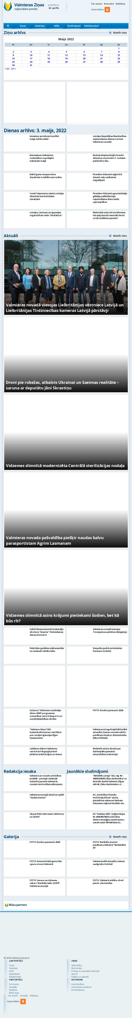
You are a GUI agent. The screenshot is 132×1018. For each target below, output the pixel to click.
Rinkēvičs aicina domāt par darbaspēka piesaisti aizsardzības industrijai (107, 751)
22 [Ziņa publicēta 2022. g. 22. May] (119, 58)
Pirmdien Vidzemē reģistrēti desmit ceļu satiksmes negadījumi (107, 177)
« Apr (7, 68)
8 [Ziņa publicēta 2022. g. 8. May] (118, 51)
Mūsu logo (14, 992)
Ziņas (23, 25)
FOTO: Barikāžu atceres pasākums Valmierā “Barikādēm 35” (109, 844)
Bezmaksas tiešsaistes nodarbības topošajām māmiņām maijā (42, 158)
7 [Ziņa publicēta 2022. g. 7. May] (101, 51)
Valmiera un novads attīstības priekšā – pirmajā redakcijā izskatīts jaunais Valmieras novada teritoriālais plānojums (46, 780)
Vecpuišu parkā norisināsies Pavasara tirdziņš (107, 650)
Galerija (11, 836)
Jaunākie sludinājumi (87, 771)
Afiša (56, 25)
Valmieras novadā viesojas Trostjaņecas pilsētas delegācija (110, 630)
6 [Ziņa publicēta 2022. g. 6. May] (84, 51)
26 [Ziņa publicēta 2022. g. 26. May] (66, 61)
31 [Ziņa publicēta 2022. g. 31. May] (31, 65)
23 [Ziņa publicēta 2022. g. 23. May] (13, 61)
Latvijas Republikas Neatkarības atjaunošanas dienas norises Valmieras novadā (109, 139)
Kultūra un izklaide (80, 976)
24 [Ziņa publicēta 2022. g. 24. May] (31, 61)
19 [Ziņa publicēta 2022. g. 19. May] (66, 58)
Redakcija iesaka (20, 771)
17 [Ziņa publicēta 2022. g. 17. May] (31, 58)
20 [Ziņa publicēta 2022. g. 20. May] (84, 58)
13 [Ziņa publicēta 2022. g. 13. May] (84, 55)
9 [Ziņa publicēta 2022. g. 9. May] (13, 55)
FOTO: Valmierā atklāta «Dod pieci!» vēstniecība (108, 882)
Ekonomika (76, 968)
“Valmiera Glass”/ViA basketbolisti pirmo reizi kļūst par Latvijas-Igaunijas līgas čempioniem (46, 733)
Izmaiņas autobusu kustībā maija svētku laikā (44, 137)
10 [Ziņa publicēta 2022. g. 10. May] (31, 55)
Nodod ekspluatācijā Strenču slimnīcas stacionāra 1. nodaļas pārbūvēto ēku (109, 158)
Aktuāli (11, 235)
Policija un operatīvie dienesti (85, 971)
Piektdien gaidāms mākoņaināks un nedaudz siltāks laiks (47, 650)
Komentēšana (78, 990)
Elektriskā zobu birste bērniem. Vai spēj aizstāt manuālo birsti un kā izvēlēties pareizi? (109, 215)
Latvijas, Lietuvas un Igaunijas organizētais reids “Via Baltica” (46, 214)
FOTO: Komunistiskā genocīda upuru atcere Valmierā (46, 863)
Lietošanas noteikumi (81, 987)
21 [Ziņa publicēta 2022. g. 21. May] (101, 58)
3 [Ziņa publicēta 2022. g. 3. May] (31, 51)
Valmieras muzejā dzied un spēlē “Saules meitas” (47, 796)
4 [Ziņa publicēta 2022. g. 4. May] (48, 51)
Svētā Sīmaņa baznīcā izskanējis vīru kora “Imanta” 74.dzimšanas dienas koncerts (46, 632)
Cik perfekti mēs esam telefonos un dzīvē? (47, 815)
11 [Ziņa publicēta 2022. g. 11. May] (48, 55)
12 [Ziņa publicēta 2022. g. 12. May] (66, 55)
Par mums (96, 3)
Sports (74, 974)
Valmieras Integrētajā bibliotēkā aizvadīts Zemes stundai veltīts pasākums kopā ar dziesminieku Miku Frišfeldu (110, 733)
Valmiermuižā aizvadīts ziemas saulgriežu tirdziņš (109, 863)
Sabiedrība (76, 965)
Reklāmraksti (91, 25)
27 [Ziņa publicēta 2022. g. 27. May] (84, 61)
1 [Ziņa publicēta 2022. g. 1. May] (118, 48)
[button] (108, 16)
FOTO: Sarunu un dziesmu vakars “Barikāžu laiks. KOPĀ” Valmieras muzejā (45, 883)
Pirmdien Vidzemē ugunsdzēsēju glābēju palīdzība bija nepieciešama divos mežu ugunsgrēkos (110, 197)
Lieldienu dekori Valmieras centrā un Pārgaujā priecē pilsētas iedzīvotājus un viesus (46, 751)
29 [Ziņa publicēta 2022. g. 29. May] (119, 61)
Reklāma (120, 3)
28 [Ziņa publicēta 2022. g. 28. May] (101, 61)
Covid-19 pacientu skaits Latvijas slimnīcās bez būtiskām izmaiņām (47, 196)
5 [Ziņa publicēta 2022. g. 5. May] (66, 51)
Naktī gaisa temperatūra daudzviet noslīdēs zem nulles (46, 176)
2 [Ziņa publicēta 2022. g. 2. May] (13, 51)
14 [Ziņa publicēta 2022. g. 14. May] (101, 55)
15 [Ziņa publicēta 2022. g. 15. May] (119, 55)
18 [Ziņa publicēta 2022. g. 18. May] (48, 58)
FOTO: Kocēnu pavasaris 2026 (108, 710)
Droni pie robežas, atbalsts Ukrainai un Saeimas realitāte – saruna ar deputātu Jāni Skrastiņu (62, 385)
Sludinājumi (74, 25)
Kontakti (109, 3)
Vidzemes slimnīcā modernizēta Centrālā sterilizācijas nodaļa (65, 465)
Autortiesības (77, 984)
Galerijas (40, 25)
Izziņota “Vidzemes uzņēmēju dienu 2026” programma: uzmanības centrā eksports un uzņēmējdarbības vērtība (46, 714)
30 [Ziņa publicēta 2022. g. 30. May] (13, 65)
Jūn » (13, 68)
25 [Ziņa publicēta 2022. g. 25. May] (48, 61)
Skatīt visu (120, 32)
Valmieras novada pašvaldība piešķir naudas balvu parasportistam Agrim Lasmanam (55, 540)
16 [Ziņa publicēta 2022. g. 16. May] (13, 58)
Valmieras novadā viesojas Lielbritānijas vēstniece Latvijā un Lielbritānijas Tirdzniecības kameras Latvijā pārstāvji (65, 307)
